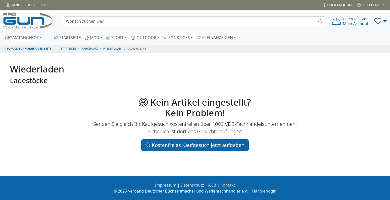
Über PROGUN (337, 4)
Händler (25, 4)
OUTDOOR (143, 37)
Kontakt (227, 185)
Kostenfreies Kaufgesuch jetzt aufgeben (195, 145)
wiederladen (112, 48)
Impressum (165, 185)
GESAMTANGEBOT (22, 37)
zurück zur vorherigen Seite (28, 48)
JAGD (92, 37)
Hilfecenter (370, 4)
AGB (212, 185)
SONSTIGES (176, 37)
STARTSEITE (67, 37)
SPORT (115, 37)
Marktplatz (89, 48)
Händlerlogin (264, 191)
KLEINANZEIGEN (215, 37)
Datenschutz (192, 185)
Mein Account (356, 21)
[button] (380, 21)
